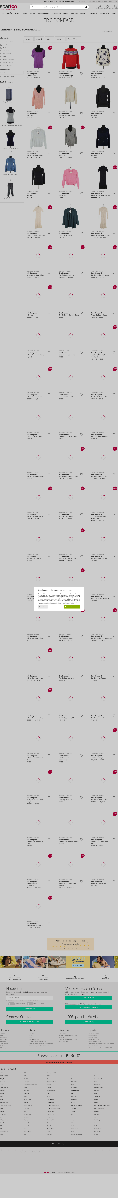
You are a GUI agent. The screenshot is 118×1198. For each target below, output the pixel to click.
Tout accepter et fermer (72, 607)
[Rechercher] (86, 7)
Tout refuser (42, 607)
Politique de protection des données (64, 603)
